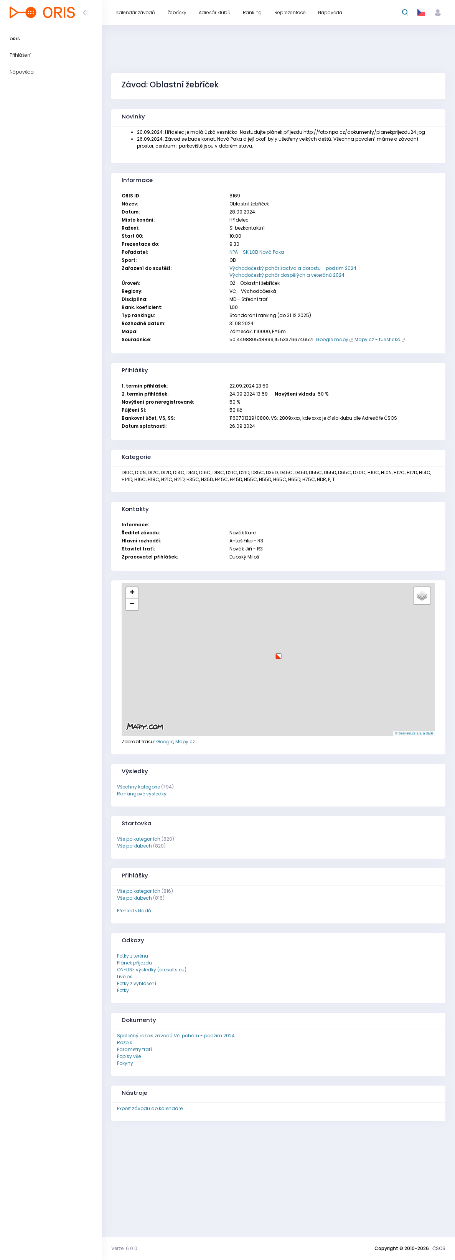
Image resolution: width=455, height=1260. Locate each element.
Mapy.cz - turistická (377, 339)
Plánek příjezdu (134, 962)
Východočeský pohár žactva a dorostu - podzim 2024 (292, 268)
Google (164, 741)
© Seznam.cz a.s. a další (414, 733)
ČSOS (438, 1248)
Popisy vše (129, 1056)
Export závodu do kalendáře (150, 1108)
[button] (278, 653)
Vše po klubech (134, 846)
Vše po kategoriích (138, 839)
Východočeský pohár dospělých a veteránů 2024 (287, 275)
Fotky (123, 990)
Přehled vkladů (134, 910)
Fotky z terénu (132, 956)
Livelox (124, 976)
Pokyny (125, 1063)
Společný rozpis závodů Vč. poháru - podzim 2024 (176, 1035)
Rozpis (124, 1042)
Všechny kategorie (138, 787)
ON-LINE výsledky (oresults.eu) (151, 969)
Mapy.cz (185, 741)
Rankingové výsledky (142, 793)
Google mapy (332, 339)
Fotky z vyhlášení (136, 983)
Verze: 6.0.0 (124, 1248)
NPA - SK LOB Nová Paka (256, 252)
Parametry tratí (134, 1049)
